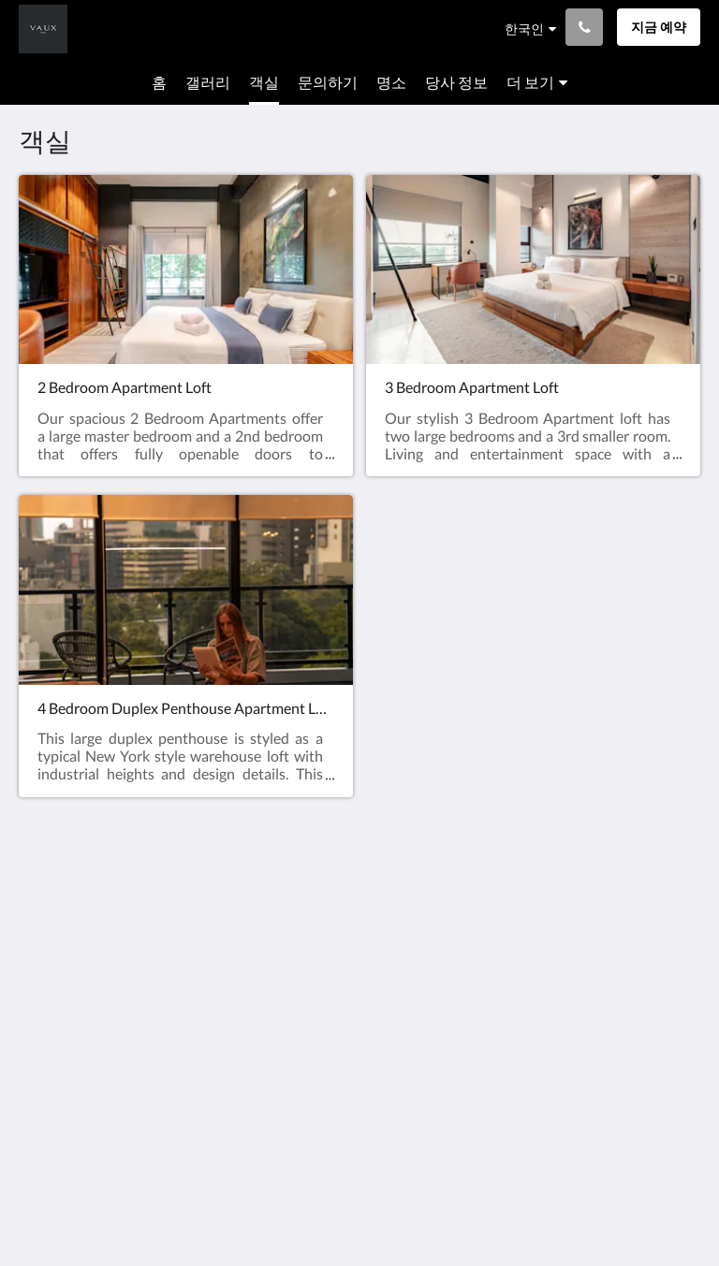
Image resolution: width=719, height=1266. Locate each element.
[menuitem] (159, 82)
